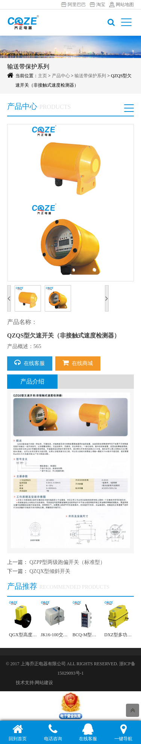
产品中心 (61, 75)
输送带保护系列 (90, 75)
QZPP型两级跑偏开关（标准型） (67, 562)
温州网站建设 (93, 682)
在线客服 (29, 363)
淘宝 (100, 4)
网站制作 (116, 682)
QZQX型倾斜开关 (49, 571)
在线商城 (77, 363)
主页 (42, 75)
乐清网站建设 (66, 682)
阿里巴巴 (77, 4)
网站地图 (125, 4)
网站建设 (44, 682)
